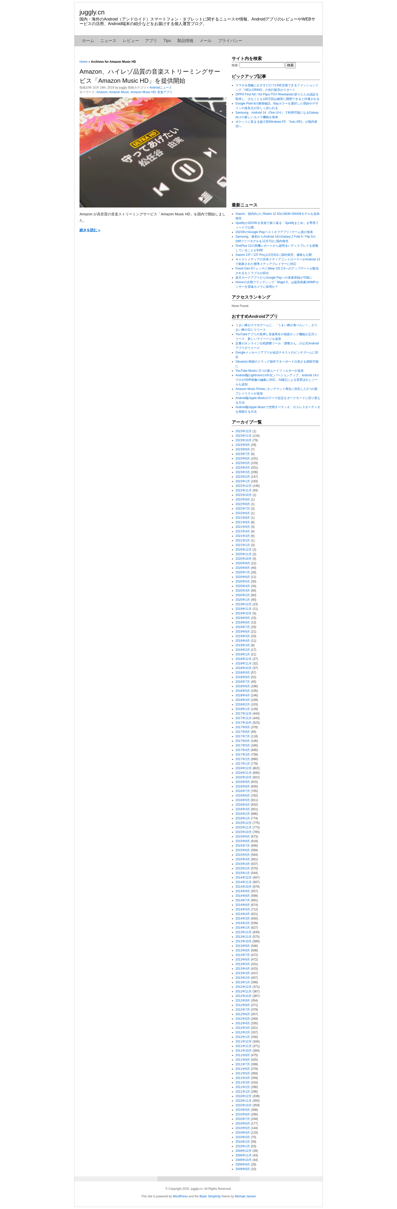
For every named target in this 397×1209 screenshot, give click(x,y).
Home (84, 62)
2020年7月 (242, 572)
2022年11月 (243, 490)
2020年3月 (242, 590)
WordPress (180, 1196)
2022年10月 (243, 495)
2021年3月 (242, 536)
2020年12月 (243, 549)
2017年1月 (242, 763)
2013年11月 (243, 937)
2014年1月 (242, 927)
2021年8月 (242, 522)
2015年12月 (243, 823)
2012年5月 (242, 1018)
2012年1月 (242, 1037)
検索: (235, 65)
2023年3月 (242, 472)
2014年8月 (242, 896)
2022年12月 (243, 486)
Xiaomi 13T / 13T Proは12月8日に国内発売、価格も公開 (273, 255)
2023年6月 (242, 458)
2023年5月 (242, 463)
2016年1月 (242, 818)
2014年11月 (243, 882)
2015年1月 (242, 873)
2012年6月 (242, 1014)
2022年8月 (242, 504)
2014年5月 (242, 909)
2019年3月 (242, 645)
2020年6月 (242, 577)
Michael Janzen (245, 1196)
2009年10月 (243, 1160)
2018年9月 (242, 672)
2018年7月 (242, 681)
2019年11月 (243, 609)
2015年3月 (242, 864)
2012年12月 (243, 987)
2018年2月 (242, 704)
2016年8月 (242, 786)
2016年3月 (242, 809)
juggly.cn (92, 12)
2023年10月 (243, 440)
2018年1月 (242, 709)
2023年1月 (242, 481)
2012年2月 (242, 1032)
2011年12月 (243, 1041)
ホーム (88, 40)
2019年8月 (242, 622)
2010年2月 (242, 1141)
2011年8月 (242, 1059)
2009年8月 (242, 1169)
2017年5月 (242, 745)
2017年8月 (242, 732)
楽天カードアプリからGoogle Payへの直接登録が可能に (273, 277)
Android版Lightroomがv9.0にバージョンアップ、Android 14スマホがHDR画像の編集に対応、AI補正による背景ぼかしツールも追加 (277, 379)
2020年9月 (242, 563)
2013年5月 (242, 964)
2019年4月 (242, 640)
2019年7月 (242, 627)
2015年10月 (243, 832)
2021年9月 (242, 517)
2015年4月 (242, 859)
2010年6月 (242, 1123)
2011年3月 (242, 1082)
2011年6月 (242, 1069)
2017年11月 (243, 718)
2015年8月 (242, 841)
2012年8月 (242, 1005)
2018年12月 (243, 659)
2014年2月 (242, 923)
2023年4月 (242, 467)
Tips (167, 40)
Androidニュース (160, 87)
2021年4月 (242, 531)
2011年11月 (243, 1046)
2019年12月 (243, 604)
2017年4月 (242, 750)
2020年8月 (242, 568)
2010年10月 (243, 1105)
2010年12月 (243, 1096)
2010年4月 (242, 1132)
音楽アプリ (164, 92)
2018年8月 (242, 677)
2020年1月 (242, 599)
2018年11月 (243, 663)
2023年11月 (243, 435)
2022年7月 (242, 508)
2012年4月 (242, 1023)
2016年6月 (242, 795)
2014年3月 (242, 918)
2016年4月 (242, 804)
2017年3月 (242, 754)
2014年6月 (242, 905)
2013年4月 (242, 968)
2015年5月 (242, 855)
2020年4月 (242, 586)
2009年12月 (243, 1151)
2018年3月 (242, 700)
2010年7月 (242, 1119)
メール (206, 40)
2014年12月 (243, 877)
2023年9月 (242, 445)
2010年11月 (243, 1100)
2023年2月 (242, 476)
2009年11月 (243, 1155)
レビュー (131, 40)
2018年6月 (242, 686)
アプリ (151, 40)
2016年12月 (243, 768)
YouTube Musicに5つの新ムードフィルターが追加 (269, 370)
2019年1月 (242, 654)
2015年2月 (242, 868)
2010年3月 (242, 1137)
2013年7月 (242, 955)
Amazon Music (119, 92)
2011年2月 (242, 1087)
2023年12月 (243, 431)
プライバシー (230, 40)
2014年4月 (242, 914)
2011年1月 (242, 1091)
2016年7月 (242, 791)
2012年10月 (243, 996)
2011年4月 (242, 1078)
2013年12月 (243, 932)
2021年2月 (242, 540)
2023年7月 (242, 454)
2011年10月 (243, 1050)
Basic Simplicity (210, 1196)
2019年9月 (242, 618)
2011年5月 (242, 1073)
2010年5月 (242, 1128)
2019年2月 (242, 650)
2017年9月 (242, 727)
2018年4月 (242, 695)
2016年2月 (242, 814)
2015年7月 (242, 845)
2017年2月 (242, 759)
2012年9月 (242, 1000)
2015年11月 (243, 827)
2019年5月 (242, 636)
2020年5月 (242, 581)
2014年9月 (242, 891)
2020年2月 (242, 595)
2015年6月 (242, 850)
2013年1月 (242, 982)
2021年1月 (242, 545)
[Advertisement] (270, 165)
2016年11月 (243, 773)
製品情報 (185, 40)
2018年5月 (242, 691)
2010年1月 (242, 1146)
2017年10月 (243, 722)
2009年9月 (242, 1164)
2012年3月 (242, 1028)
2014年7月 (242, 900)
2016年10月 (243, 777)
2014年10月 (243, 886)
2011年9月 (242, 1055)
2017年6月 (242, 741)
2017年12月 (243, 713)
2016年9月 (242, 782)
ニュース (108, 40)
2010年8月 (242, 1114)
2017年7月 (242, 736)
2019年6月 (242, 631)
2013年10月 (243, 941)
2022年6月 (242, 513)
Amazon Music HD (142, 92)
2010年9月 (242, 1110)
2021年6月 (242, 527)
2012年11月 (243, 991)
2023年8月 (242, 449)
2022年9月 (242, 499)
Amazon (102, 92)
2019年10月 (243, 613)
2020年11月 (243, 554)
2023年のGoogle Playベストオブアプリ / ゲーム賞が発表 (274, 232)
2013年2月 (242, 977)
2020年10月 (243, 558)
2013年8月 (242, 950)
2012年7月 (242, 1009)
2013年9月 (242, 946)
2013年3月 (242, 973)
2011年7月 (242, 1064)
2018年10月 (243, 668)
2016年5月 (242, 800)
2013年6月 (242, 959)
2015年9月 (242, 836)
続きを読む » (90, 230)
